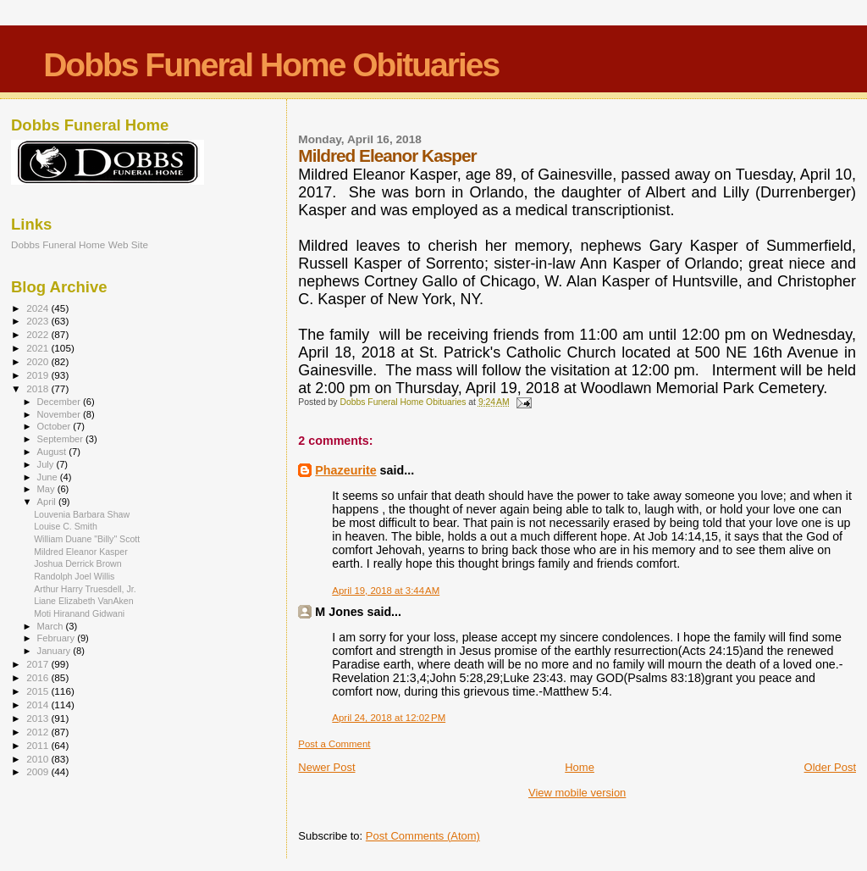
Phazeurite (345, 470)
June (48, 477)
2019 (38, 374)
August (53, 452)
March (51, 626)
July (47, 464)
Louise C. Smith (65, 526)
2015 (38, 690)
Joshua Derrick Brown (77, 563)
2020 (38, 361)
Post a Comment (334, 744)
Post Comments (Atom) (423, 835)
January (55, 651)
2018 (38, 388)
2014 (38, 704)
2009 (38, 771)
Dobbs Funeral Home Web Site (79, 244)
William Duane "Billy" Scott (87, 539)
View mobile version (577, 792)
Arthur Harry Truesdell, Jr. (85, 589)
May (47, 489)
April (47, 502)
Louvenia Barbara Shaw (82, 514)
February (57, 638)
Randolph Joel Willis (74, 576)
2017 (38, 663)
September (61, 439)
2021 (38, 347)
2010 (38, 758)
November (60, 414)
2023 (38, 320)
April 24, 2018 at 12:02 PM (388, 718)
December (60, 402)
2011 (38, 745)
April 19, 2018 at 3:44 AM (385, 590)
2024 (38, 307)
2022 (38, 334)
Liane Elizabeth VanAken (83, 601)
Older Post (830, 767)
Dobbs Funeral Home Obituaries (271, 65)
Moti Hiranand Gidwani (79, 613)
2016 (38, 677)
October (55, 426)
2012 (38, 731)
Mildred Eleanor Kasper (81, 551)
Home (579, 767)
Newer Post (326, 767)
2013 (38, 718)
